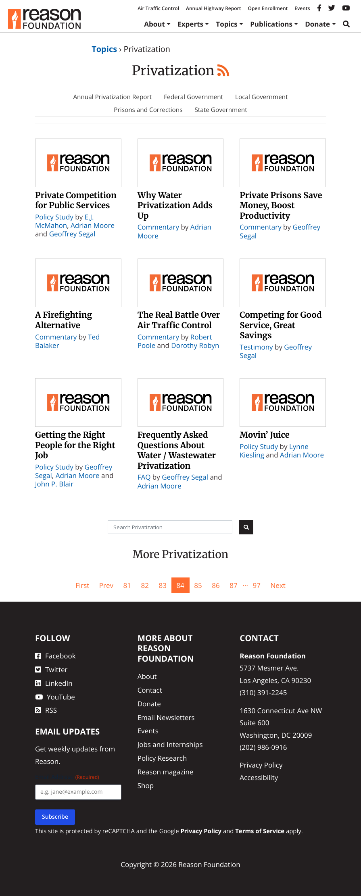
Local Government (261, 97)
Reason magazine (166, 771)
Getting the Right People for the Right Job (75, 445)
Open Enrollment (268, 8)
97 (257, 585)
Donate (317, 24)
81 (127, 585)
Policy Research (162, 758)
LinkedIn (54, 683)
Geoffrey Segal (72, 233)
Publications (271, 24)
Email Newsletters (166, 717)
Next (278, 585)
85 (198, 585)
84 (180, 585)
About (154, 24)
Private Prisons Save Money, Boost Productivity (281, 205)
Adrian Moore (93, 225)
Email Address (67, 777)
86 (215, 585)
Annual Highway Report (213, 8)
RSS (46, 710)
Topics (227, 24)
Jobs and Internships (170, 744)
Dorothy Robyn (195, 345)
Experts (190, 24)
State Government (220, 110)
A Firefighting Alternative (63, 320)
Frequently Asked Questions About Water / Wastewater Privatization (177, 450)
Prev (106, 585)
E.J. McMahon (64, 221)
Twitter (51, 669)
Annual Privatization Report (112, 97)
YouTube (55, 696)
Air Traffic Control (158, 8)
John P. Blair (54, 483)
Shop (146, 785)
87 (233, 585)
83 (162, 585)
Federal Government (193, 97)
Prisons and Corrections (148, 110)
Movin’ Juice (264, 435)
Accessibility (259, 777)
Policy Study (54, 216)
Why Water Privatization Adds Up (175, 205)
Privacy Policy (261, 765)
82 (144, 585)
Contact (150, 690)
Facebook (55, 655)
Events (302, 8)
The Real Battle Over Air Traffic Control (179, 320)
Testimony (256, 347)
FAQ (144, 477)
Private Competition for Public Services (76, 200)
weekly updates (73, 748)
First (82, 585)
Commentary (158, 227)
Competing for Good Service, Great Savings (280, 325)
